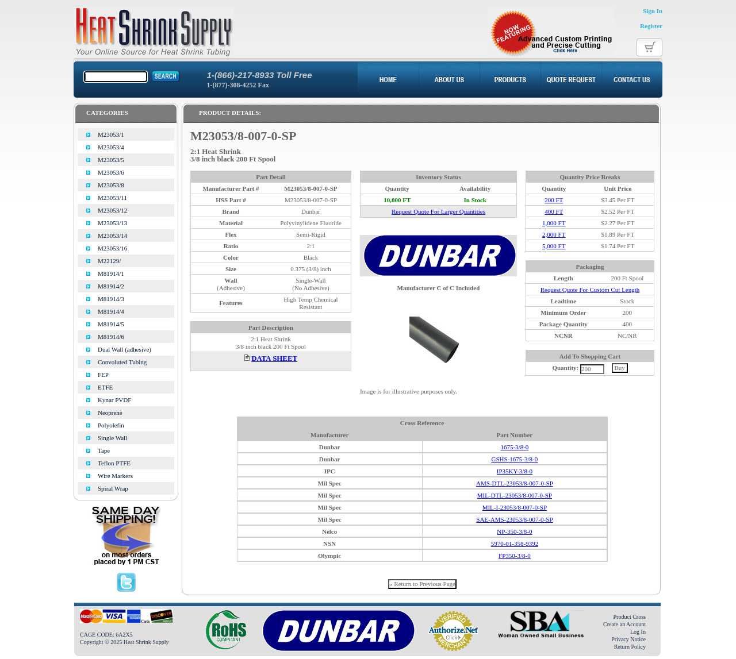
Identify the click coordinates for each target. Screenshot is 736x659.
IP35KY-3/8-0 (514, 471)
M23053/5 (111, 159)
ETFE (105, 387)
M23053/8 (111, 185)
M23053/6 (111, 172)
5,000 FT (553, 245)
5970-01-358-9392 (515, 543)
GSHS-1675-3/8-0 (515, 459)
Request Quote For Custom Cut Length (590, 289)
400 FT (554, 211)
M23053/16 (112, 248)
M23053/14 (112, 235)
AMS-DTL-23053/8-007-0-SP (514, 483)
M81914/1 (111, 273)
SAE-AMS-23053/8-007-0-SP (514, 519)
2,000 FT (553, 234)
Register (651, 25)
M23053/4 (111, 147)
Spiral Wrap (113, 488)
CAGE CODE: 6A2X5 (106, 634)
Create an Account (624, 624)
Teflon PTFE (114, 463)
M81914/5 (111, 324)
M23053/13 (112, 222)
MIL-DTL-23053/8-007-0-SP (514, 495)
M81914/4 (111, 311)
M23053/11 (112, 197)
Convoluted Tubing (122, 362)
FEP (103, 374)
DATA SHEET (274, 358)
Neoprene (110, 412)
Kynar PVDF (114, 399)
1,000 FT (553, 222)
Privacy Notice (628, 639)
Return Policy (630, 646)
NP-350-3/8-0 (514, 531)
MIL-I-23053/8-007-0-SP (514, 507)
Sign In (652, 10)
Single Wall (112, 437)
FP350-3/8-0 (515, 555)
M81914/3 (111, 298)
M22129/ (109, 260)
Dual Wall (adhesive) (124, 349)
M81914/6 (111, 336)
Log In (638, 632)
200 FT (554, 199)
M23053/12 (112, 210)
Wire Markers (115, 475)
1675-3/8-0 (514, 447)
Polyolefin (111, 425)
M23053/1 (111, 134)
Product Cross (630, 617)
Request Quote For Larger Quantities (438, 211)
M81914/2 (111, 286)
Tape (104, 450)
